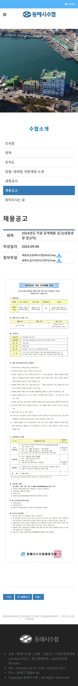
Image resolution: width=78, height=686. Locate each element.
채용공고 (11, 190)
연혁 (8, 153)
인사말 (10, 143)
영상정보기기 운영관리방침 (29, 617)
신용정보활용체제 (48, 616)
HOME (69, 4)
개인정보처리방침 (10, 616)
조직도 (10, 162)
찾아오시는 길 (15, 200)
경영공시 (11, 181)
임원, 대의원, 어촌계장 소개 (24, 171)
